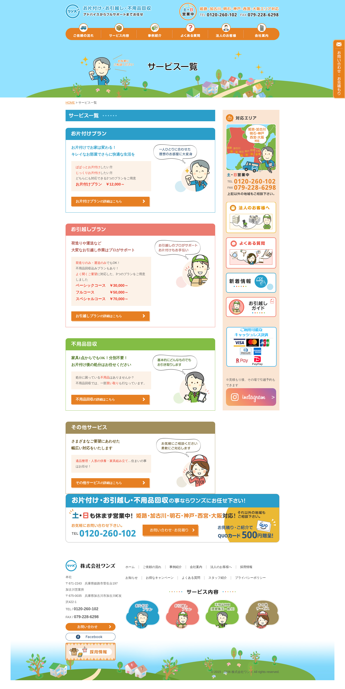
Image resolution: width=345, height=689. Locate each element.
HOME (70, 102)
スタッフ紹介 (217, 577)
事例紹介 (175, 567)
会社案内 (196, 567)
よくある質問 (191, 577)
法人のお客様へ (221, 567)
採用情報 (246, 567)
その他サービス (99, 483)
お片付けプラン (99, 201)
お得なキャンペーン (160, 577)
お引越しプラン (99, 316)
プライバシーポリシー (250, 577)
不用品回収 (95, 399)
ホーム (130, 567)
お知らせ (131, 577)
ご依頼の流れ (152, 567)
